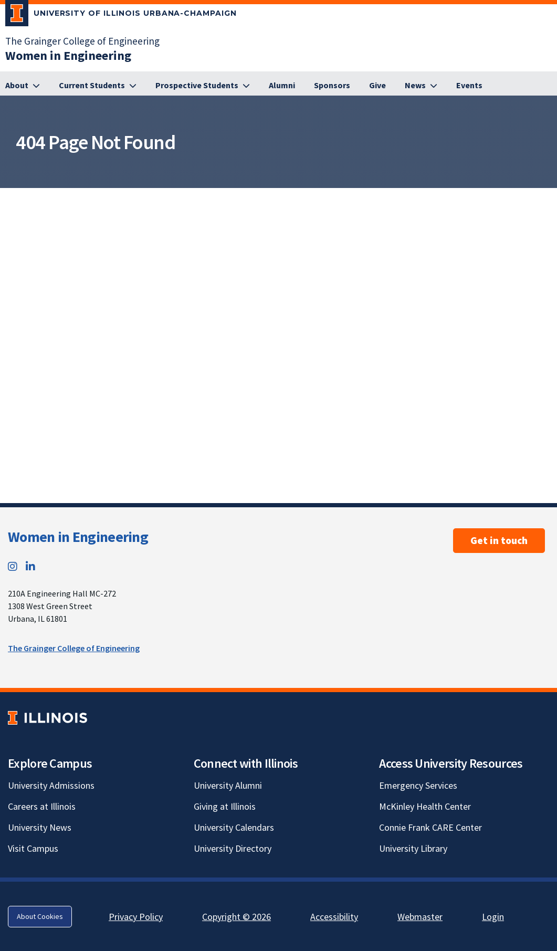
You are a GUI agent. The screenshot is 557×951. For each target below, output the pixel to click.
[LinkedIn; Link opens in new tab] (30, 566)
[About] (22, 86)
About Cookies (40, 916)
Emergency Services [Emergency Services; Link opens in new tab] (418, 785)
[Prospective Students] (202, 86)
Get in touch (499, 540)
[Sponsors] (332, 86)
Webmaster (420, 917)
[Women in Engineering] (68, 55)
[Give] (377, 86)
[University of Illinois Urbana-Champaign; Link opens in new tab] (121, 15)
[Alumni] (282, 86)
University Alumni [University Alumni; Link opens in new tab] (228, 785)
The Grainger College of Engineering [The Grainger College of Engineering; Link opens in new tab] (82, 41)
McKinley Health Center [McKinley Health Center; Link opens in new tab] (425, 806)
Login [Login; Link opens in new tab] (493, 917)
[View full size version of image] (546, 199)
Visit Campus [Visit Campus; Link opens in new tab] (33, 848)
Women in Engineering (78, 536)
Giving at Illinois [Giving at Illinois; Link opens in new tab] (225, 806)
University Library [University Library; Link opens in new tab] (413, 848)
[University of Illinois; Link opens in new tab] (47, 717)
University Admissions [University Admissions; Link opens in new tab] (51, 785)
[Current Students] (98, 86)
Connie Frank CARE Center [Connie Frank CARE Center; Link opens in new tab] (430, 827)
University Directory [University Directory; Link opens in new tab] (232, 848)
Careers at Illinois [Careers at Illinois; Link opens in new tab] (42, 806)
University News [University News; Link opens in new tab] (39, 827)
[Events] (469, 86)
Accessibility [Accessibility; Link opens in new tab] (334, 917)
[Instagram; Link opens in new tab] (12, 566)
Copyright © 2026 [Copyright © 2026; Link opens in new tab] (236, 917)
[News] (421, 86)
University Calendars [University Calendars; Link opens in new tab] (234, 827)
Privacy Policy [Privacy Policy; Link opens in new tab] (136, 917)
